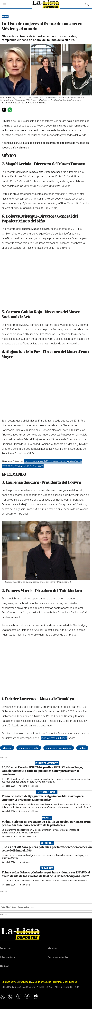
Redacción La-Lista (27, 837)
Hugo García (24, 862)
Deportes (46, 843)
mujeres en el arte (28, 748)
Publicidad (24, 982)
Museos (7, 748)
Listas (5, 16)
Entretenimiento (46, 763)
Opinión (4, 966)
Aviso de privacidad (41, 982)
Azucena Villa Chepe (28, 786)
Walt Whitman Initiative (54, 738)
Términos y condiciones (65, 982)
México (47, 817)
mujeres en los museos (58, 748)
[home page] (46, 933)
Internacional (47, 792)
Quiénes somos (10, 982)
